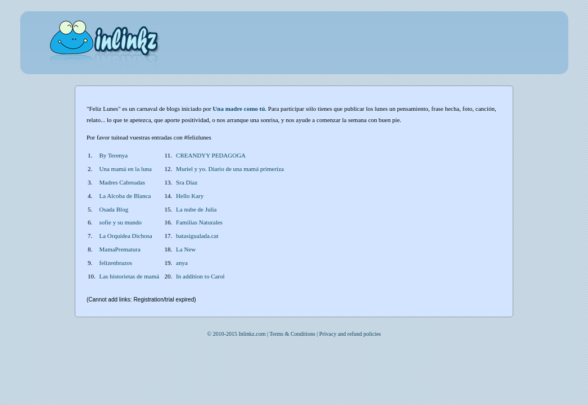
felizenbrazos (116, 262)
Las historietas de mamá (129, 276)
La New (186, 249)
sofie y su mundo (120, 222)
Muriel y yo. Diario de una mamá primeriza (230, 168)
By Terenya (113, 155)
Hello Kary (189, 195)
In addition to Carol (200, 276)
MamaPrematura (120, 249)
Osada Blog (114, 209)
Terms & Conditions (292, 334)
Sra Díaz (186, 182)
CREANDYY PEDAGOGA (210, 155)
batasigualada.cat (197, 235)
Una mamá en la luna (125, 168)
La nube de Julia (196, 209)
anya (182, 262)
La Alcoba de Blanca (125, 195)
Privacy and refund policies (350, 334)
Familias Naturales (199, 222)
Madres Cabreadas (122, 182)
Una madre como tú (238, 108)
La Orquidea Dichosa (125, 235)
